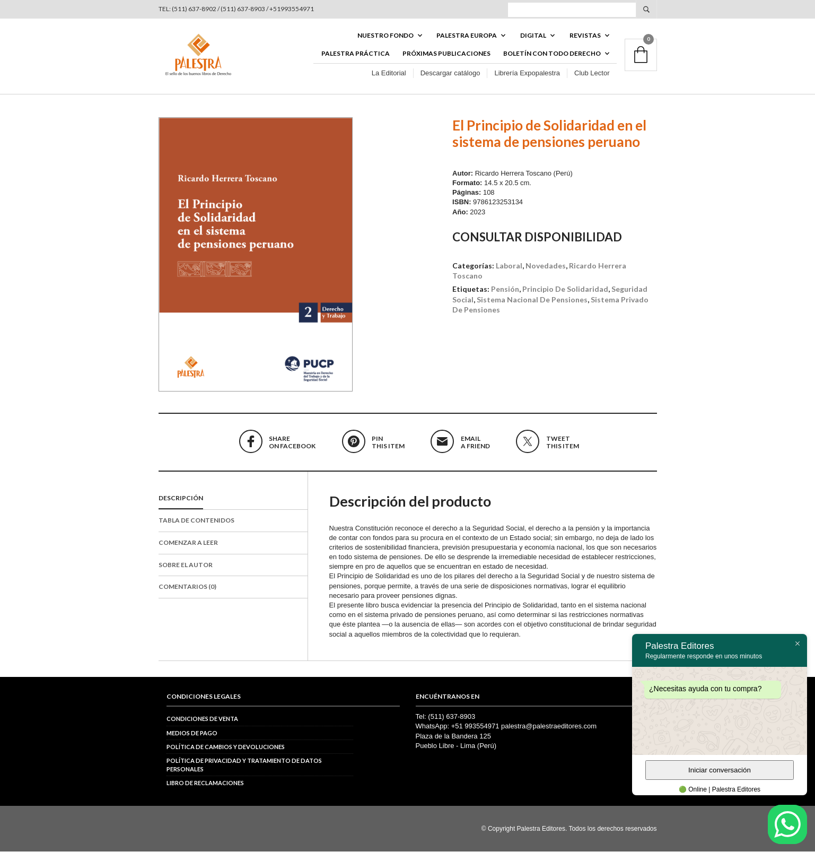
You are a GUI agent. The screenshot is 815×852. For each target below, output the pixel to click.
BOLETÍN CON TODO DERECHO (552, 54)
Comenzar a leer (188, 542)
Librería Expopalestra (527, 73)
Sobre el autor (186, 565)
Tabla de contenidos (196, 520)
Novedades (545, 265)
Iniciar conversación (719, 770)
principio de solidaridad (565, 288)
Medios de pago (191, 732)
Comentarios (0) (187, 587)
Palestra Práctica (355, 54)
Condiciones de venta (202, 719)
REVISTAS (585, 35)
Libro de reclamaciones (205, 783)
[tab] (233, 499)
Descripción (181, 498)
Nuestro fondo (385, 35)
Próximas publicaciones (446, 54)
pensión (505, 288)
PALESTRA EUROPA (466, 35)
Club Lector (591, 73)
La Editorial (389, 73)
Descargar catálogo (450, 73)
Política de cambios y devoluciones (225, 746)
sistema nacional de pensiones (532, 299)
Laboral (509, 265)
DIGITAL (533, 35)
